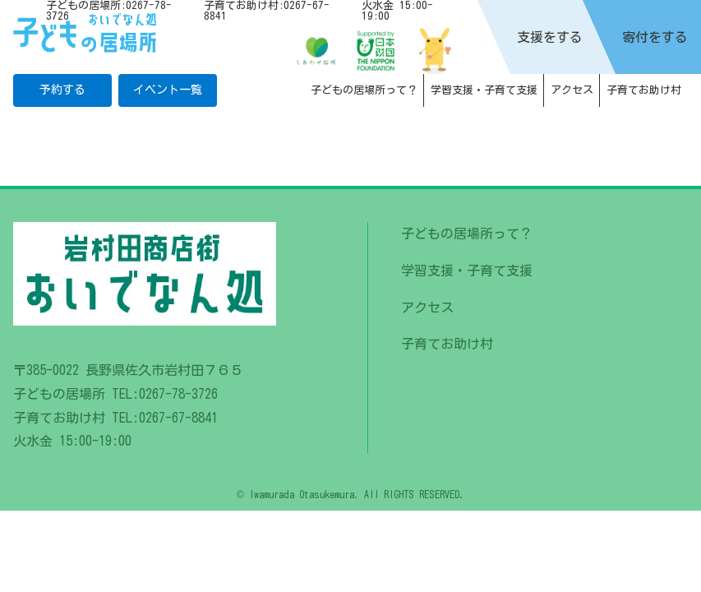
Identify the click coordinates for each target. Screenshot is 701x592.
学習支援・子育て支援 (484, 90)
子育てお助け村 (643, 90)
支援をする (550, 37)
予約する (62, 89)
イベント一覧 (167, 89)
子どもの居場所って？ (364, 90)
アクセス (572, 90)
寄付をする (655, 37)
